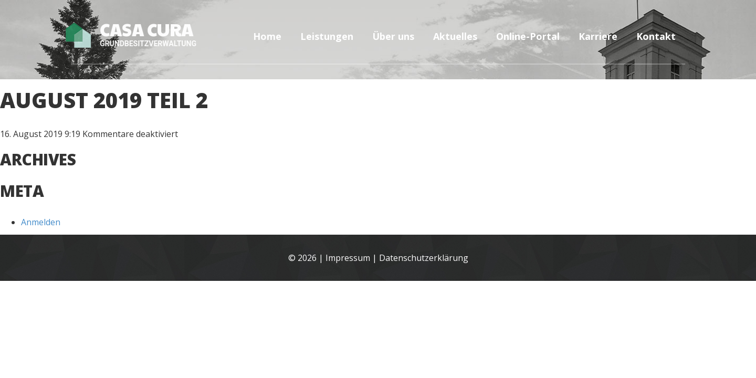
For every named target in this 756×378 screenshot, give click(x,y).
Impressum (348, 258)
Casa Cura (137, 34)
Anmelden (40, 222)
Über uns (393, 36)
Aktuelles (455, 36)
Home (267, 36)
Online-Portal (528, 36)
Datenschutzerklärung (423, 258)
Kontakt (656, 36)
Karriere (598, 36)
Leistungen (326, 36)
